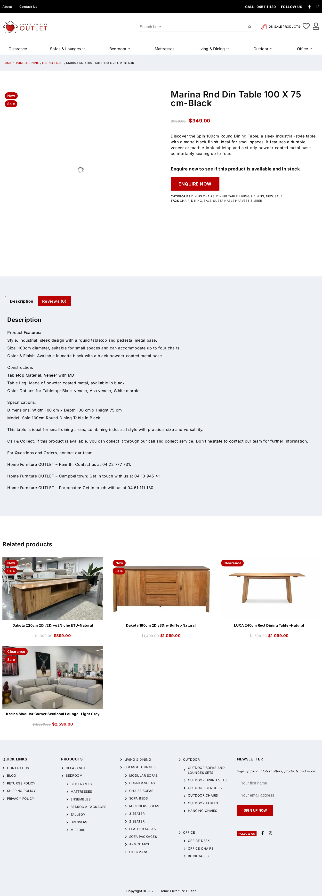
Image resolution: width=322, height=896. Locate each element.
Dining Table (53, 63)
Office (304, 48)
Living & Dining (213, 48)
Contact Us (28, 6)
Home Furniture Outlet (178, 891)
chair (185, 200)
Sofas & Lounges (67, 48)
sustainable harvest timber (237, 200)
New (269, 196)
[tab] (21, 301)
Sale (278, 196)
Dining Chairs (203, 196)
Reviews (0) (54, 301)
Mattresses (164, 48)
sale (207, 200)
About (7, 6)
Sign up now (255, 810)
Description (21, 301)
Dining (196, 200)
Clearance (17, 48)
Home (7, 63)
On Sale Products (280, 27)
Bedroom (119, 48)
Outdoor (263, 48)
